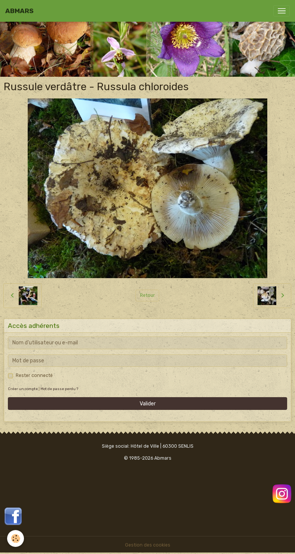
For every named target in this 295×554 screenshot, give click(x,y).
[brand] (19, 11)
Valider (148, 404)
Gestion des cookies (147, 545)
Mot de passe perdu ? (59, 389)
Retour (147, 295)
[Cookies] (15, 538)
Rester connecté (34, 375)
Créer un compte (23, 389)
